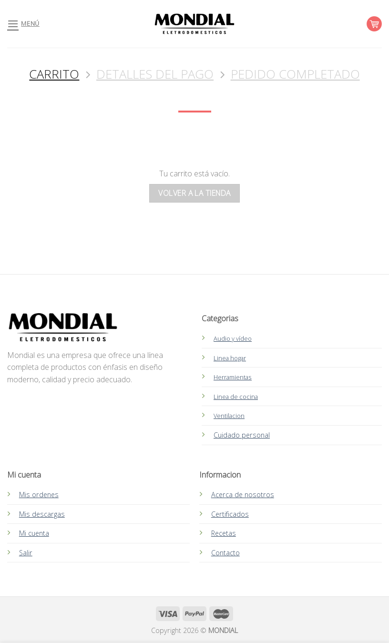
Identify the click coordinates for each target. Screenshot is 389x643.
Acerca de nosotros (242, 494)
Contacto (225, 552)
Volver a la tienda (194, 193)
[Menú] (23, 23)
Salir (25, 552)
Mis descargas (42, 514)
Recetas (223, 533)
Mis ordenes (39, 494)
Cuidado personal (242, 434)
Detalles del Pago (155, 74)
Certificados (230, 514)
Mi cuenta (34, 533)
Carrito (54, 74)
